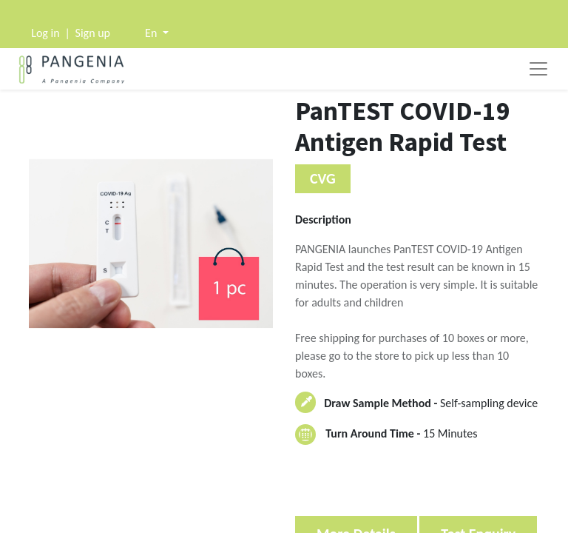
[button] (157, 33)
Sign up (92, 33)
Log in (45, 33)
